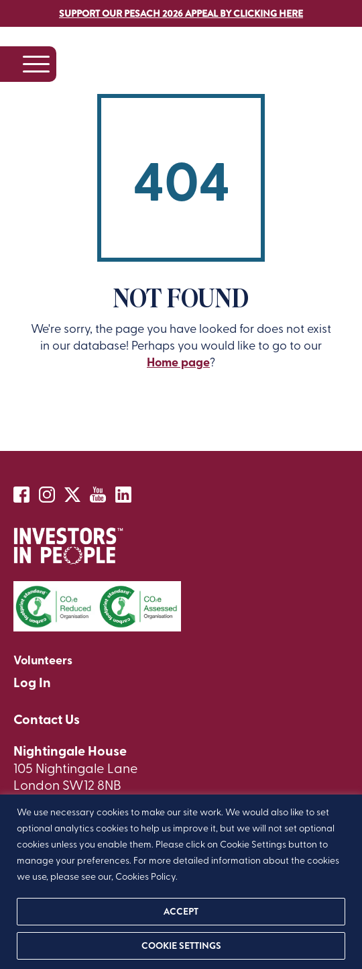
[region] (181, 882)
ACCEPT (181, 911)
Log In (32, 681)
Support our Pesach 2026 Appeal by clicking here (181, 13)
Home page (178, 361)
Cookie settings (181, 945)
